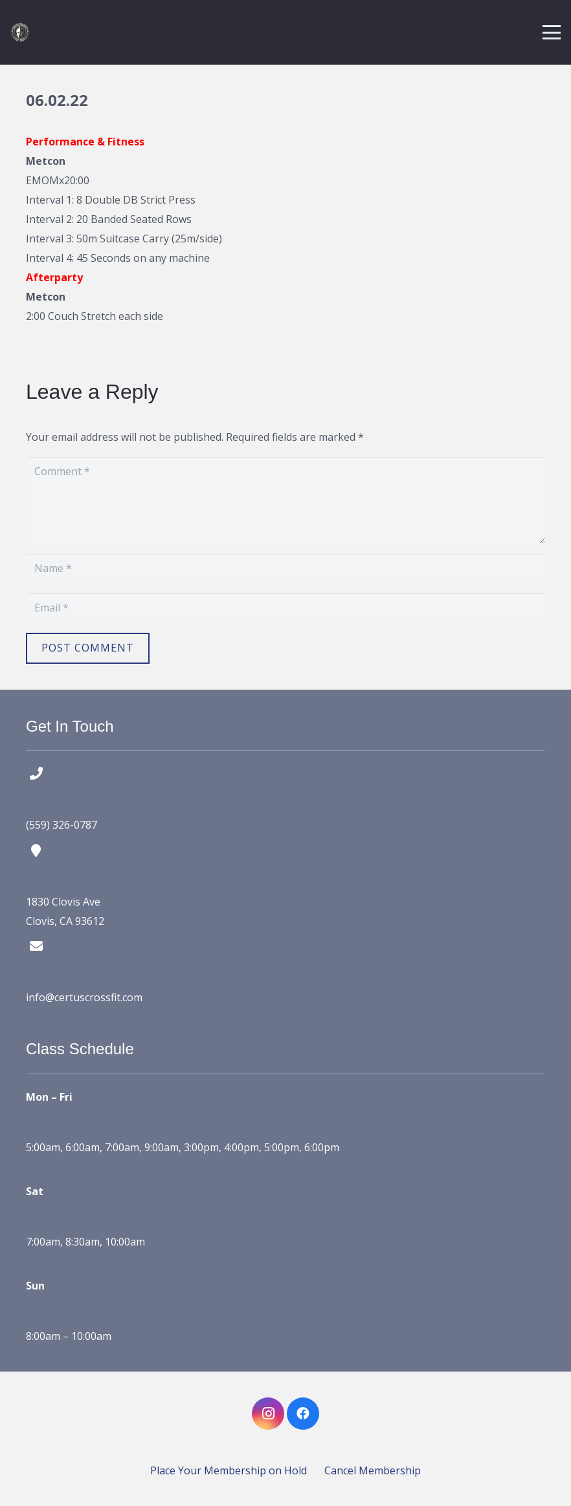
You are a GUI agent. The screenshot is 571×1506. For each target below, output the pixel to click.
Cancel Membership (372, 1470)
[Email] (285, 607)
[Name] (285, 568)
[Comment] (285, 500)
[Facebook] (303, 1413)
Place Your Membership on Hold (228, 1470)
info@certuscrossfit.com (84, 997)
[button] (551, 32)
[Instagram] (268, 1413)
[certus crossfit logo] (20, 32)
